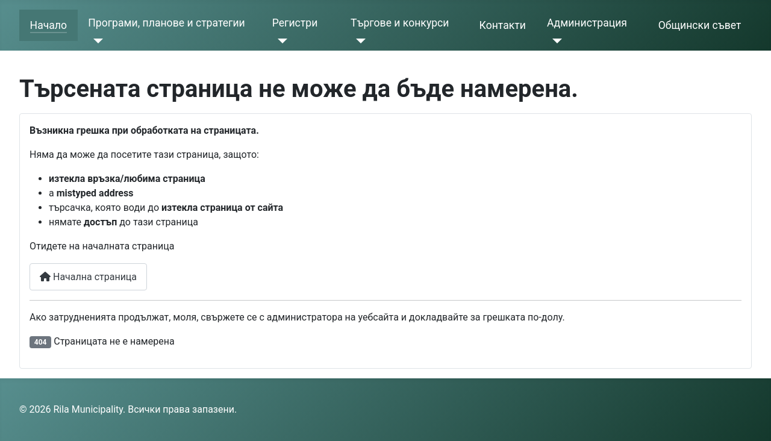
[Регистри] (279, 41)
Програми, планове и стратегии (166, 23)
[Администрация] (554, 41)
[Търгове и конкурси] (358, 41)
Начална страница (88, 277)
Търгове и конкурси (400, 23)
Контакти (502, 25)
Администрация (587, 23)
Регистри (295, 23)
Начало (48, 25)
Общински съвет (699, 25)
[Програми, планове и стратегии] (95, 41)
